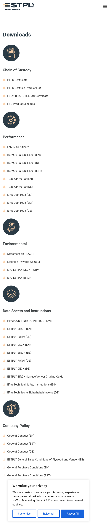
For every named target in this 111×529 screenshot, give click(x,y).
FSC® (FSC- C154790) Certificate (25, 96)
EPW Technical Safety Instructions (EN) (29, 384)
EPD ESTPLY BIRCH (17, 277)
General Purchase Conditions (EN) (26, 467)
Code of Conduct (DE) (18, 451)
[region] (48, 501)
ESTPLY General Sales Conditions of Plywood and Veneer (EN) (43, 459)
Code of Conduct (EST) (19, 443)
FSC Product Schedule (19, 104)
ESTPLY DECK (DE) (16, 368)
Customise (24, 513)
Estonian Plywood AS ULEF (22, 261)
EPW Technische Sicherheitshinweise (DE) (31, 392)
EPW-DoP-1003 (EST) (18, 202)
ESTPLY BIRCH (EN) (17, 329)
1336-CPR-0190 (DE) (18, 186)
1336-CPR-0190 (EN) (18, 179)
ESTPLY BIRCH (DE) (17, 352)
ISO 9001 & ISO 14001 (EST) (22, 171)
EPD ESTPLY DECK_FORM (21, 269)
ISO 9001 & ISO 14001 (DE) (22, 163)
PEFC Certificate (15, 80)
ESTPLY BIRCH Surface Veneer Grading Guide (33, 376)
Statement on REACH (18, 254)
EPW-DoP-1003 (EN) (17, 194)
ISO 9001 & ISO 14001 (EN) (22, 155)
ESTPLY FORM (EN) (17, 336)
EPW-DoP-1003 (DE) (17, 210)
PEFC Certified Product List (22, 88)
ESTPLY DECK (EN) (17, 344)
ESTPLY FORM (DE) (17, 360)
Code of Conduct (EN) (18, 435)
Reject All (48, 513)
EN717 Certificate (16, 147)
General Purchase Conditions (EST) (27, 475)
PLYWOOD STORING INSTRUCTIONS (27, 321)
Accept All (73, 513)
